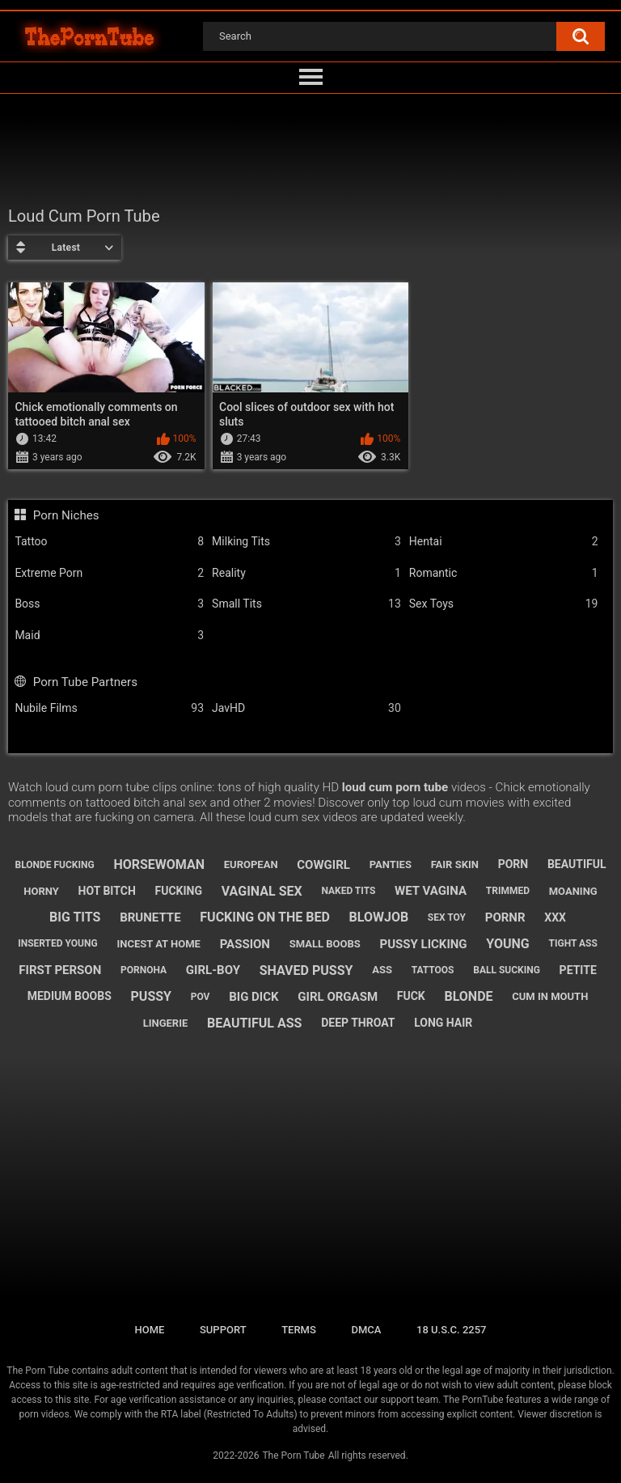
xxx (555, 917)
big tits (74, 917)
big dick (253, 996)
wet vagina (431, 890)
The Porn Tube (293, 1455)
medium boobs (69, 995)
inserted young (58, 943)
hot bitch (107, 890)
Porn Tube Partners (85, 682)
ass (382, 970)
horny (41, 891)
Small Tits (306, 604)
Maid (109, 635)
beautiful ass (254, 1023)
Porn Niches (66, 515)
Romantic (503, 573)
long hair (443, 1022)
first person (60, 970)
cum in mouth (550, 996)
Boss (109, 604)
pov (200, 996)
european (251, 864)
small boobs (325, 944)
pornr (505, 917)
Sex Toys (503, 604)
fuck (411, 995)
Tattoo (109, 542)
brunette (150, 917)
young (507, 943)
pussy (151, 996)
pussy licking (423, 944)
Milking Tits (306, 542)
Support (223, 1330)
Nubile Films (109, 708)
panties (391, 864)
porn (513, 864)
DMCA (366, 1330)
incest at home (158, 944)
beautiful (576, 864)
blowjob (379, 917)
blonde (468, 996)
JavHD (306, 708)
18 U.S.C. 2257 (451, 1330)
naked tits (348, 890)
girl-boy (213, 970)
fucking (179, 890)
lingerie (165, 1023)
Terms (298, 1330)
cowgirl (323, 865)
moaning (573, 891)
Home (149, 1330)
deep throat (358, 1022)
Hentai (503, 542)
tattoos (433, 970)
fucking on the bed (265, 917)
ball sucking (506, 970)
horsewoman (159, 864)
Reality (306, 573)
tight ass (573, 943)
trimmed (508, 890)
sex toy (447, 917)
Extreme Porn (109, 573)
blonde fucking (54, 865)
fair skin (455, 864)
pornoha (143, 970)
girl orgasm (338, 996)
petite (578, 970)
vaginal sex (262, 891)
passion (245, 944)
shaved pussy (306, 970)
